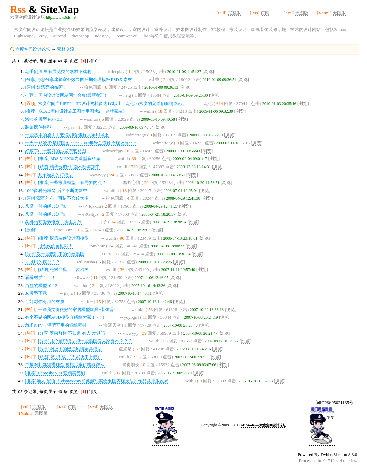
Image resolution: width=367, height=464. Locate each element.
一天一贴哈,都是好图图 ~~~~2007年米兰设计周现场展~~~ (80, 142)
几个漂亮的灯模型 (55, 174)
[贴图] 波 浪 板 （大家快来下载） (70, 356)
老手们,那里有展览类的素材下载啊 (58, 71)
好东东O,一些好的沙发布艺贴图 (55, 150)
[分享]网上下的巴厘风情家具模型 (70, 348)
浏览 (208, 71)
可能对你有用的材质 (44, 301)
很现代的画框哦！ (55, 245)
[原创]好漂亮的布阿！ (46, 87)
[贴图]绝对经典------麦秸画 (63, 269)
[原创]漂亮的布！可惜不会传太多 (57, 198)
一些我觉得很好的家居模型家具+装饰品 (76, 309)
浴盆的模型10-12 (41, 285)
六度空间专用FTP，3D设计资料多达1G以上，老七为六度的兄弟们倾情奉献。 (112, 103)
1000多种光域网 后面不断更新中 (56, 190)
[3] (95, 60)
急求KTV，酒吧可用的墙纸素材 (55, 325)
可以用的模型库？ (42, 261)
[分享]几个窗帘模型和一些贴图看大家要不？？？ (85, 340)
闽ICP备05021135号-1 (336, 402)
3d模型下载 (36, 293)
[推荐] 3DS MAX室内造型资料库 (69, 158)
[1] (84, 60)
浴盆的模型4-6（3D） (46, 119)
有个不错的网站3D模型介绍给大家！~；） (66, 317)
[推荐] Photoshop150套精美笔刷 (55, 372)
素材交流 (65, 49)
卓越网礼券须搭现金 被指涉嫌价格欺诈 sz (65, 364)
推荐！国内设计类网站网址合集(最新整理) (65, 95)
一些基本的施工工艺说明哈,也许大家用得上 (67, 134)
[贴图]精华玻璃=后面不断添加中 (69, 166)
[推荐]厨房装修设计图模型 (63, 238)
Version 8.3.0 (345, 454)
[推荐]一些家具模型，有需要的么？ (72, 182)
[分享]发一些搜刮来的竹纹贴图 (55, 253)
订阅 (265, 12)
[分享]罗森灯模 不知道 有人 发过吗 (71, 333)
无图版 (301, 12)
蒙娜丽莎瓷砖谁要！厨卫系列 (53, 221)
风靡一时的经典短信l (45, 214)
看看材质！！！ (40, 277)
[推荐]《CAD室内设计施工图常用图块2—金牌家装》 (76, 111)
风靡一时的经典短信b (46, 206)
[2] (89, 60)
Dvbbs (327, 454)
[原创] (31, 230)
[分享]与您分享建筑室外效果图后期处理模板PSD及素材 (78, 79)
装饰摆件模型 (38, 127)
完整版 (234, 12)
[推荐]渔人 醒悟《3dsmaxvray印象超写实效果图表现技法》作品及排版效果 (96, 380)
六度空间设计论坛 (27, 17)
